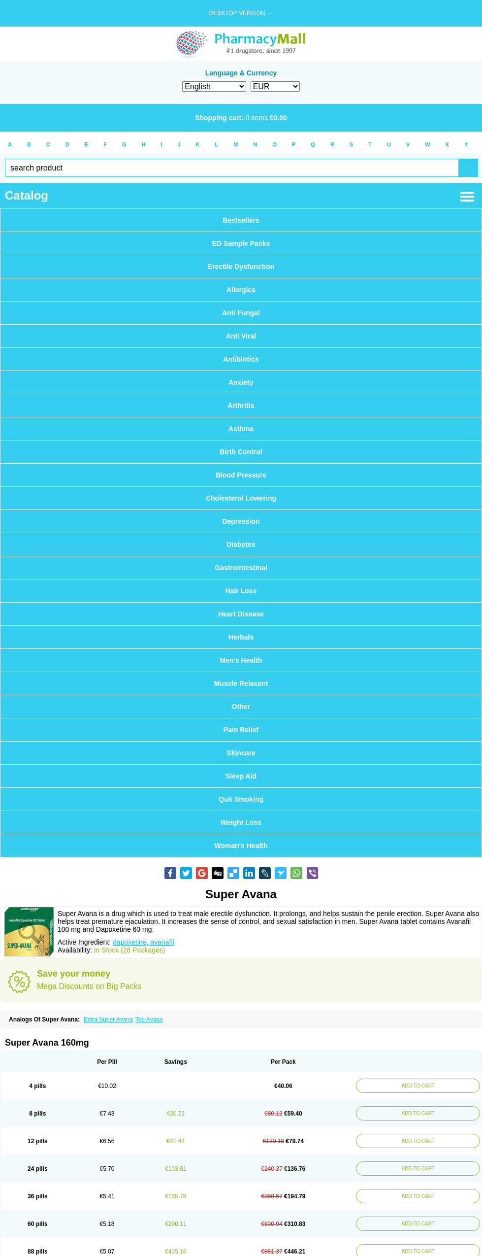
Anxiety (241, 382)
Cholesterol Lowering (241, 498)
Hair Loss (241, 591)
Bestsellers (241, 220)
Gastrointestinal (241, 568)
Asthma (241, 429)
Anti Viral (241, 336)
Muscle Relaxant (241, 683)
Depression (240, 521)
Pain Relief (241, 730)
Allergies (241, 290)
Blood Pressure (241, 475)
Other (241, 707)
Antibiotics (240, 359)
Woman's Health (240, 845)
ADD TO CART (418, 1085)
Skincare (240, 753)
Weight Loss (241, 822)
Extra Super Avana (108, 1019)
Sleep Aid (241, 776)
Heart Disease (241, 614)
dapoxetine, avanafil (143, 942)
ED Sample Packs (241, 243)
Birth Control (241, 452)
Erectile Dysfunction (241, 267)
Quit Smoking (241, 799)
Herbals (241, 637)
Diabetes (240, 544)
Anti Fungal (241, 313)
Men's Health (241, 660)
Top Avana (149, 1019)
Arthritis (240, 405)
